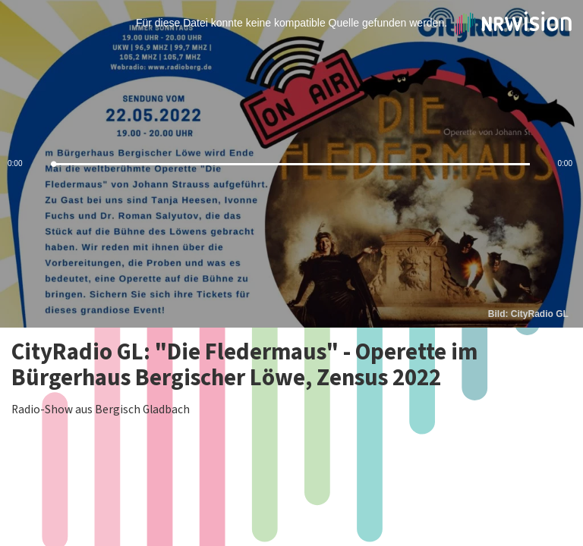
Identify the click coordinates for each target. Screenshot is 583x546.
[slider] (291, 164)
